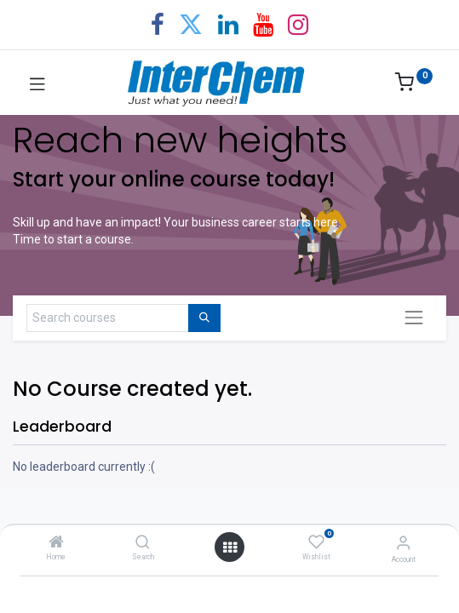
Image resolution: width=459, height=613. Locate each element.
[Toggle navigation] (414, 317)
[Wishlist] (316, 542)
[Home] (56, 543)
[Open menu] (230, 547)
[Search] (143, 543)
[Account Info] (403, 543)
